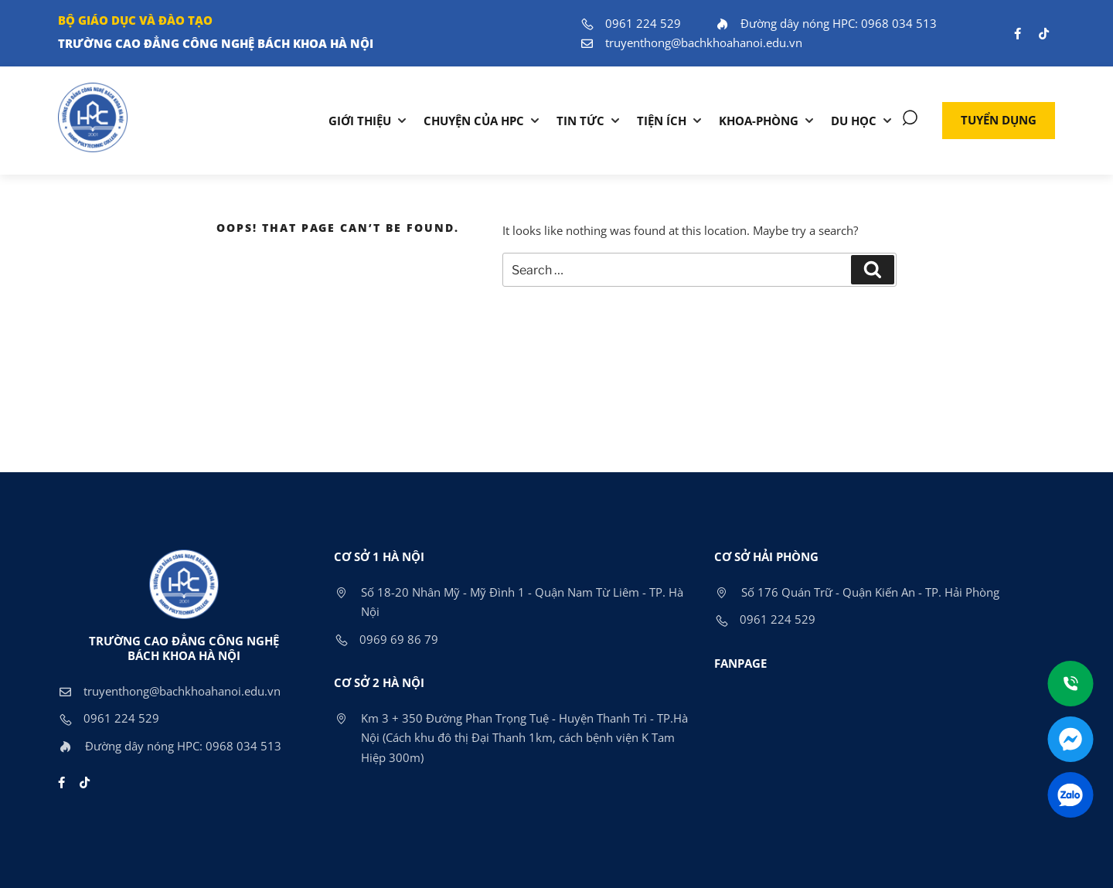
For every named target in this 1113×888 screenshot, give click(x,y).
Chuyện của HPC (474, 120)
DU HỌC (853, 120)
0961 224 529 (630, 23)
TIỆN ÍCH (661, 120)
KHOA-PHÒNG (758, 120)
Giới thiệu (359, 120)
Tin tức (580, 120)
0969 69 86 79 (386, 639)
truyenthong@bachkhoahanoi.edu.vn (691, 42)
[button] (998, 120)
